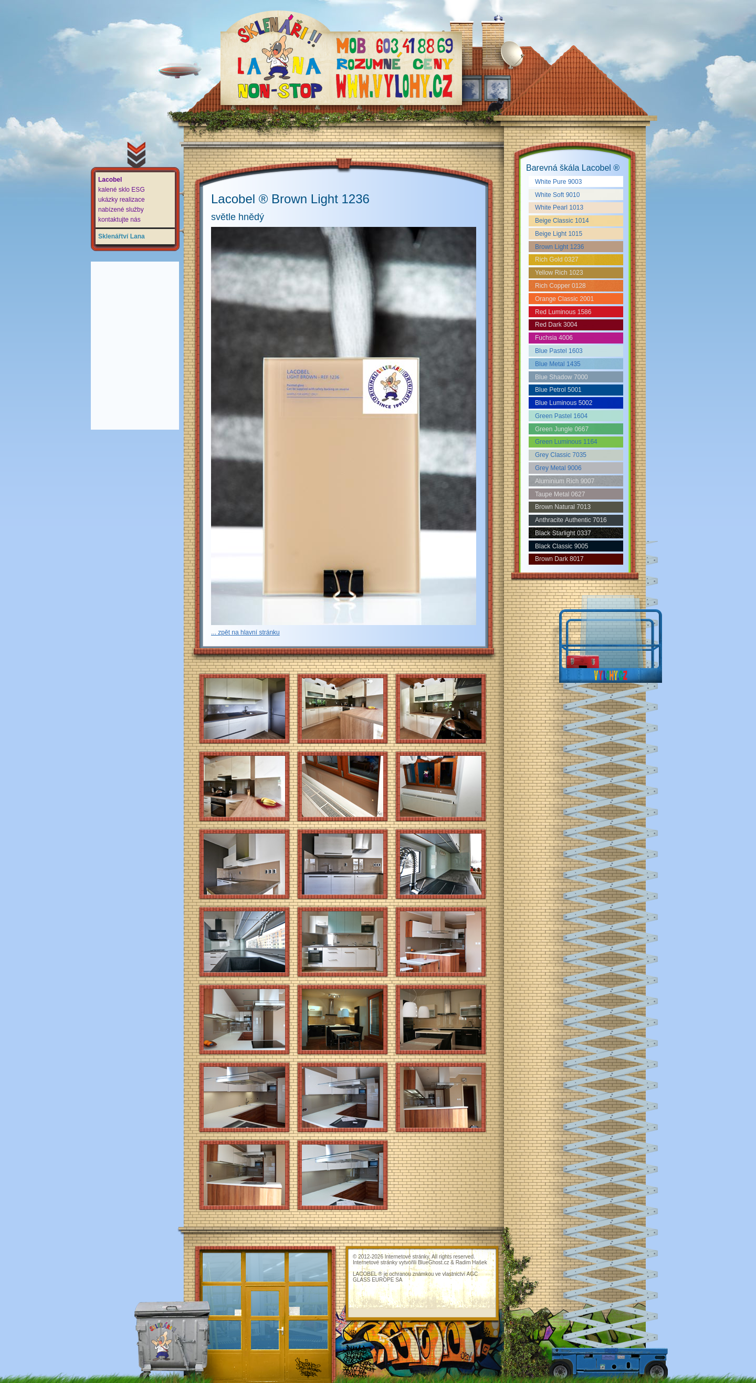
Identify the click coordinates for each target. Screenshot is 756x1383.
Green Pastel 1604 (561, 416)
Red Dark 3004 (556, 324)
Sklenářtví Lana (121, 236)
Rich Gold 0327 (557, 259)
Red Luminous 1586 (563, 312)
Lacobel (110, 179)
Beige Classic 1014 (562, 220)
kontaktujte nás (119, 219)
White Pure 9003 (558, 181)
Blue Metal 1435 (558, 364)
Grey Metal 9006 (558, 468)
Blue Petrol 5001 (558, 389)
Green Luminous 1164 (566, 441)
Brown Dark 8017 (559, 559)
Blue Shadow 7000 (561, 377)
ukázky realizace (121, 199)
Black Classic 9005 (561, 546)
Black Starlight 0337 (563, 533)
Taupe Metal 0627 (560, 494)
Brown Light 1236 (559, 247)
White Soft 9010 (557, 195)
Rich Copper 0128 (560, 285)
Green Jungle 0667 (562, 429)
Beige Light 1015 (558, 233)
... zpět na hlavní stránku (245, 632)
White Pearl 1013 (559, 207)
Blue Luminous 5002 (563, 403)
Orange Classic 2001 (564, 299)
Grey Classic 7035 (560, 455)
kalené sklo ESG (121, 189)
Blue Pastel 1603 (559, 351)
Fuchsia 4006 (554, 337)
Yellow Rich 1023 (559, 272)
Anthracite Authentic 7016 (571, 520)
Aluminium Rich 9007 (564, 481)
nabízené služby (121, 209)
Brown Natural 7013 (563, 507)
